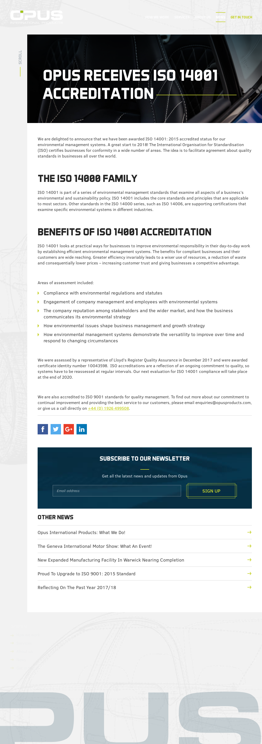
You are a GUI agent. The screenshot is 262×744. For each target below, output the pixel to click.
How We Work (157, 17)
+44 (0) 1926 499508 (108, 408)
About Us (203, 17)
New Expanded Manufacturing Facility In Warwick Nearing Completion (145, 560)
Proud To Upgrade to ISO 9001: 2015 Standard (145, 573)
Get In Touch (241, 17)
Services (182, 17)
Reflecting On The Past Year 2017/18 (145, 587)
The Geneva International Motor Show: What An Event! (145, 546)
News (220, 17)
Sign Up (211, 491)
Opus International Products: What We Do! (145, 532)
